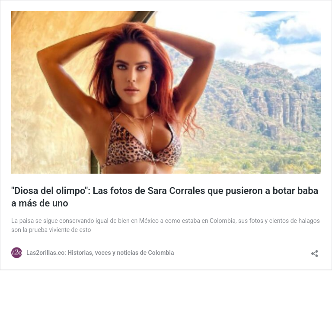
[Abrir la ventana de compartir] (315, 250)
